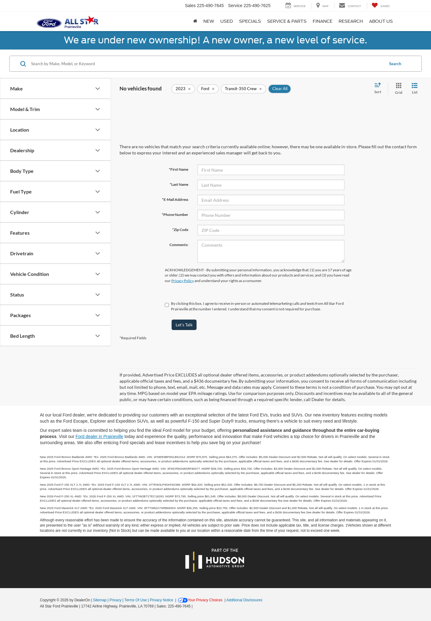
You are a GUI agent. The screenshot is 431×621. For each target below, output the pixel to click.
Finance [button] (322, 21)
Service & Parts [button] (287, 21)
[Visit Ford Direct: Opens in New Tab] (195, 606)
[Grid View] (397, 88)
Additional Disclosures (244, 600)
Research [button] (351, 21)
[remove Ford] (208, 89)
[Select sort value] (379, 88)
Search (395, 63)
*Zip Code (180, 229)
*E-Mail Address (175, 199)
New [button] (208, 21)
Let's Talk (184, 324)
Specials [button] (250, 21)
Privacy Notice (161, 600)
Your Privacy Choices (200, 600)
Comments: (178, 244)
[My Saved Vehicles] (380, 5)
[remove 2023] (183, 89)
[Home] (195, 21)
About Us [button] (381, 21)
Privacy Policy (182, 280)
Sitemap (100, 600)
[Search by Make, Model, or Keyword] (206, 63)
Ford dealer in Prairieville (99, 436)
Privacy (115, 600)
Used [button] (226, 21)
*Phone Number (175, 214)
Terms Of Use (135, 600)
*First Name (178, 169)
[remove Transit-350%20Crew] (243, 89)
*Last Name (179, 184)
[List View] (414, 88)
